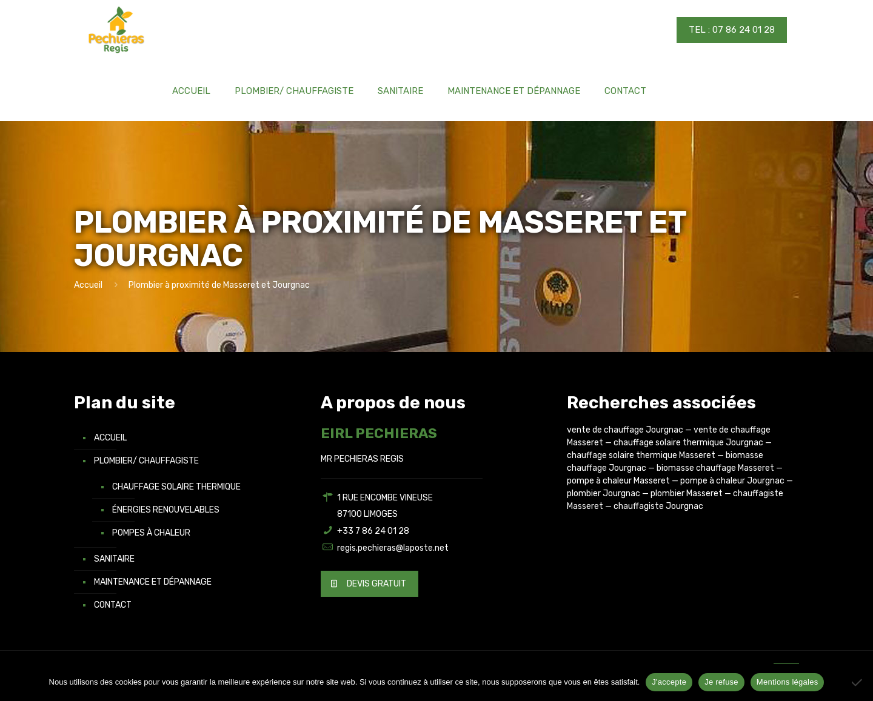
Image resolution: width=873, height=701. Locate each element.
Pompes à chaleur (151, 533)
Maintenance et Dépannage (153, 582)
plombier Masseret (687, 493)
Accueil (88, 285)
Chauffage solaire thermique (176, 487)
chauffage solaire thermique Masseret (641, 455)
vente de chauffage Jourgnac (625, 430)
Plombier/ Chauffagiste (146, 461)
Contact (113, 605)
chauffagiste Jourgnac (658, 506)
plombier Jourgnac (603, 493)
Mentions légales (787, 681)
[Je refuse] (858, 682)
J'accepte (669, 681)
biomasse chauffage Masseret (715, 468)
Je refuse (721, 681)
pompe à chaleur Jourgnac (732, 481)
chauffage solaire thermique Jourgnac (688, 442)
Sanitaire (114, 559)
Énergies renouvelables (165, 510)
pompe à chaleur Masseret (618, 481)
